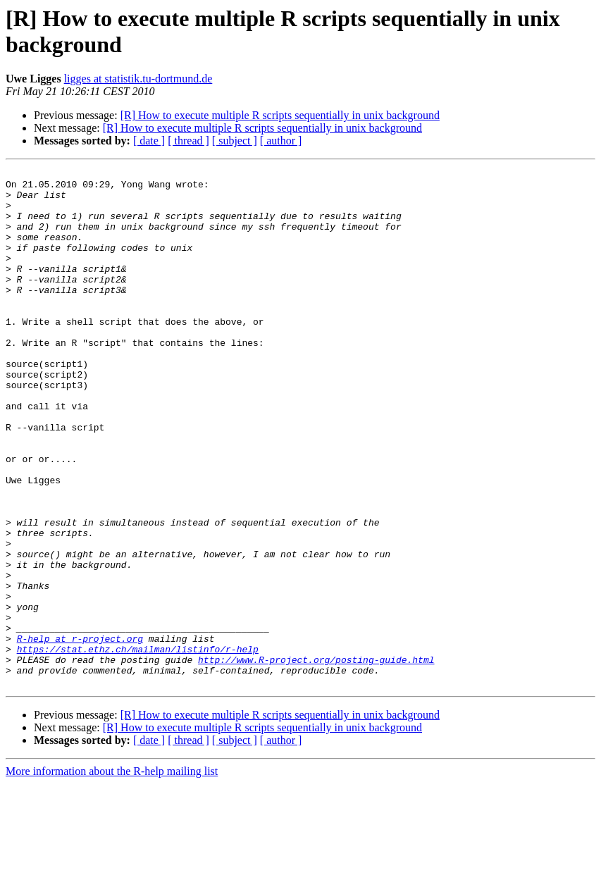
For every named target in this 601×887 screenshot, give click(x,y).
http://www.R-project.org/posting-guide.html (316, 758)
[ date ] (149, 141)
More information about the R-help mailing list (112, 875)
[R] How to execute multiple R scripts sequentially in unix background (280, 115)
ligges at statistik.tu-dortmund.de (138, 79)
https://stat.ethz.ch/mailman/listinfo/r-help (138, 746)
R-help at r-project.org (80, 733)
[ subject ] (234, 141)
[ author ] (281, 141)
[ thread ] (188, 141)
